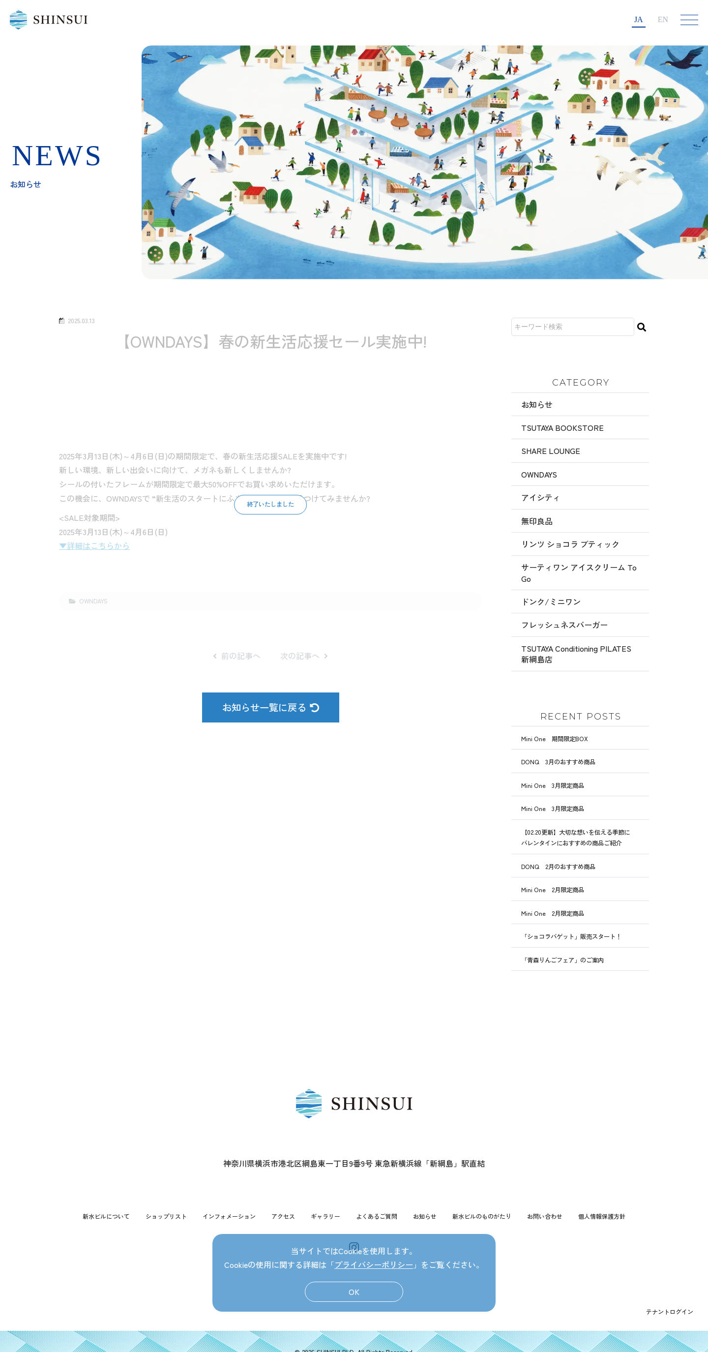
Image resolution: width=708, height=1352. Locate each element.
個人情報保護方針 (601, 1216)
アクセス (283, 1216)
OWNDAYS (539, 474)
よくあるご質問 (376, 1216)
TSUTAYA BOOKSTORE (562, 427)
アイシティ (540, 497)
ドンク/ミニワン (551, 601)
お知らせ (537, 404)
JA (638, 19)
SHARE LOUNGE (550, 450)
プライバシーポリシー (373, 1264)
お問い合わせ (544, 1216)
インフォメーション (229, 1216)
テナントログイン (669, 1311)
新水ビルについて (106, 1216)
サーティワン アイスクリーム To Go (579, 572)
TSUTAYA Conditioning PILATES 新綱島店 (576, 653)
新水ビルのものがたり (481, 1216)
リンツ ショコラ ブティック (570, 544)
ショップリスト (166, 1216)
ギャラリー (325, 1216)
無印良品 (537, 521)
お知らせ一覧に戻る (270, 707)
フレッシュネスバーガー (564, 625)
